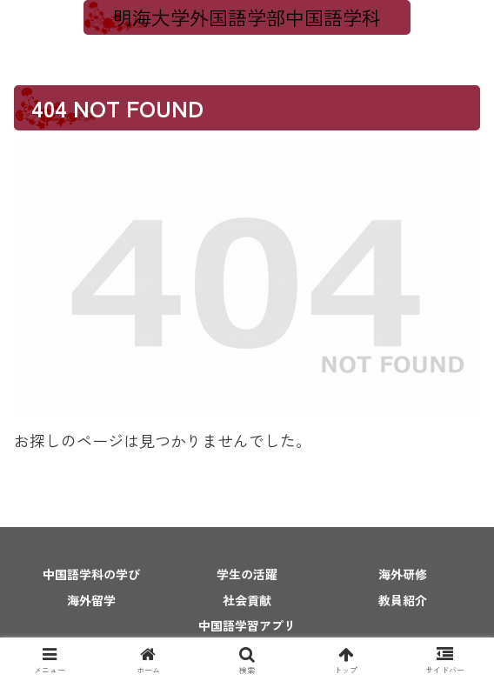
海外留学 (91, 600)
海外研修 (402, 574)
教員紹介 (402, 600)
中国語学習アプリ (247, 625)
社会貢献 (247, 600)
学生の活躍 (247, 574)
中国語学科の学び (91, 574)
